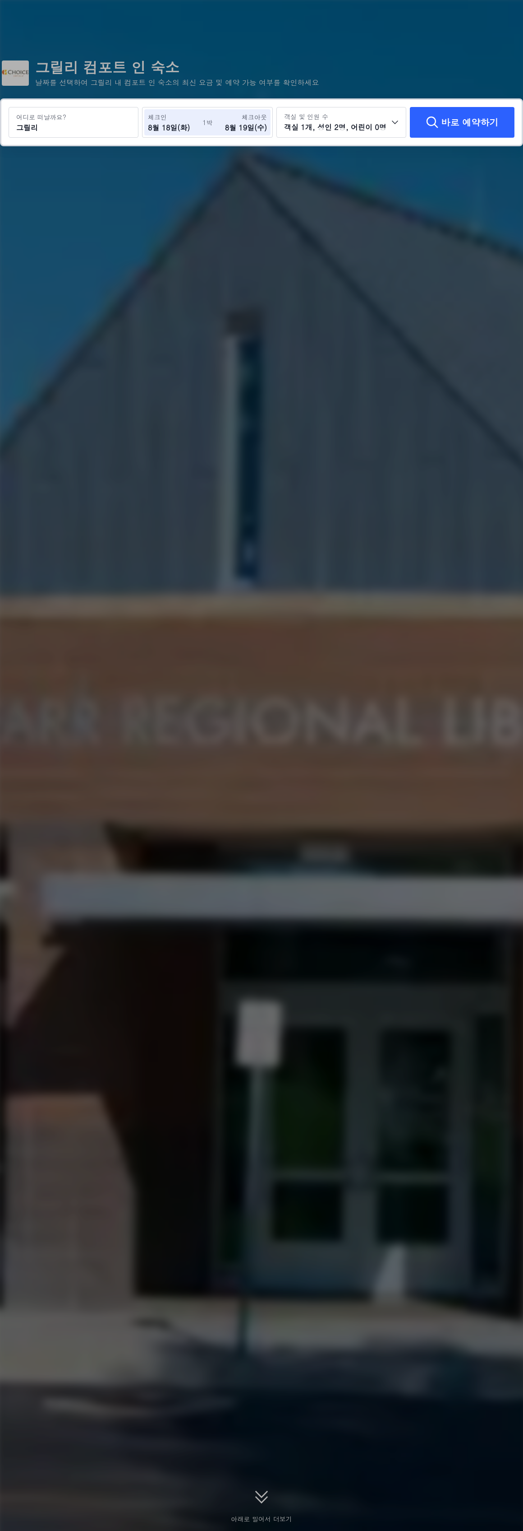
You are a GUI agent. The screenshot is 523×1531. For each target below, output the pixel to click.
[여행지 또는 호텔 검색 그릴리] (73, 122)
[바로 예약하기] (462, 122)
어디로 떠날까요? (41, 117)
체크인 (157, 117)
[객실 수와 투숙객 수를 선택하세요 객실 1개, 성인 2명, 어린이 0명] (341, 122)
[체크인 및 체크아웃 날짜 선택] (174, 122)
